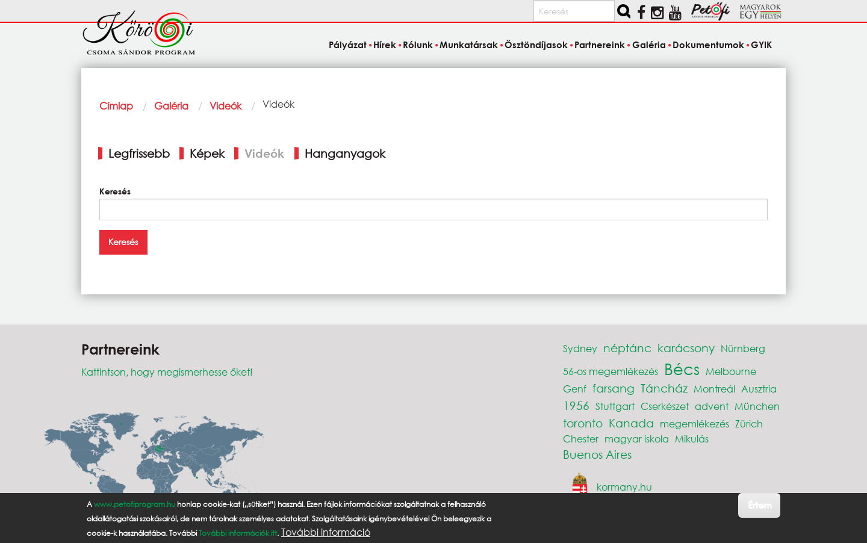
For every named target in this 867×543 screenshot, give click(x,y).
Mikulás (692, 438)
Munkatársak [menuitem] (469, 44)
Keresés (115, 191)
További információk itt (238, 533)
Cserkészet (665, 406)
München (757, 406)
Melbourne (731, 371)
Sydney (580, 348)
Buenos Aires (597, 454)
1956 (576, 405)
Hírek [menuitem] (384, 44)
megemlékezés (694, 423)
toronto (583, 423)
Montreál (714, 388)
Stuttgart (615, 406)
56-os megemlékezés (610, 371)
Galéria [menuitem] (649, 44)
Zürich (749, 423)
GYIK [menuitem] (761, 44)
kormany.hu (624, 486)
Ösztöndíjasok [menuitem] (536, 44)
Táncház (664, 388)
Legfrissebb (139, 153)
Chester (580, 438)
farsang (613, 388)
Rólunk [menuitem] (418, 44)
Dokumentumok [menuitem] (708, 44)
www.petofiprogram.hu (134, 504)
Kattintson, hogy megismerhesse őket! (167, 371)
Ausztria (759, 388)
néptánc (627, 348)
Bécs (682, 368)
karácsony (686, 348)
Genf (574, 388)
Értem (759, 504)
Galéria (171, 105)
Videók (225, 105)
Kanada (631, 423)
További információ (325, 532)
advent (712, 406)
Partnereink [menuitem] (599, 44)
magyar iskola (636, 438)
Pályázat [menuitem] (348, 44)
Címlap (116, 105)
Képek (207, 153)
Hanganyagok (345, 153)
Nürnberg (743, 348)
